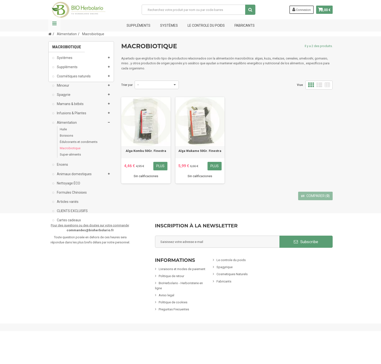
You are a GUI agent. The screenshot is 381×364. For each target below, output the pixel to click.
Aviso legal (166, 323)
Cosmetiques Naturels (232, 302)
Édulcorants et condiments (78, 145)
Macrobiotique (70, 151)
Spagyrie (63, 98)
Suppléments (138, 25)
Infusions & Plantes (71, 116)
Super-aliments (70, 157)
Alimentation (66, 125)
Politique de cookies (173, 330)
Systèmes (169, 25)
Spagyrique (224, 295)
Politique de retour (171, 304)
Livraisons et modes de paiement (182, 297)
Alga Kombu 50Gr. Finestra (146, 151)
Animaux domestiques (74, 177)
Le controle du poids (206, 25)
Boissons (66, 138)
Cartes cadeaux (68, 223)
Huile (63, 132)
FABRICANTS (244, 25)
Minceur (62, 89)
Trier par (127, 85)
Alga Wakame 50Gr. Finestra (199, 151)
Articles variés (67, 205)
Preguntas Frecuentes (174, 337)
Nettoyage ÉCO (68, 186)
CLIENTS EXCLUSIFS (72, 214)
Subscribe (306, 269)
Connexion (298, 9)
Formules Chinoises (71, 195)
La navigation (54, 25)
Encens (62, 168)
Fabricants (223, 309)
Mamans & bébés (70, 107)
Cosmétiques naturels (73, 79)
